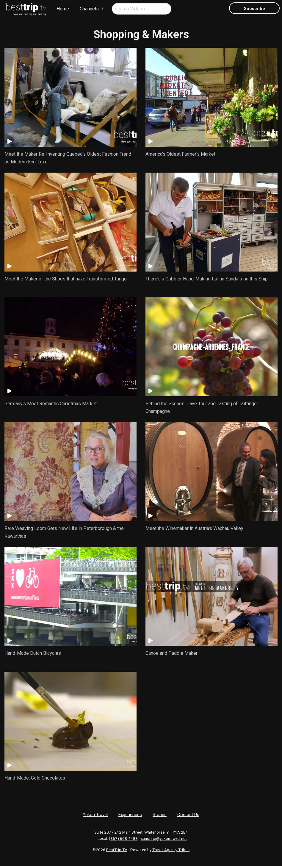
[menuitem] (26, 9)
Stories (160, 814)
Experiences (130, 814)
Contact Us (188, 814)
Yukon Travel (95, 814)
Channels (89, 9)
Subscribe (254, 8)
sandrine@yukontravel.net (164, 838)
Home (63, 9)
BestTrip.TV (116, 849)
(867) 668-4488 (123, 838)
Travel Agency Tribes (170, 849)
